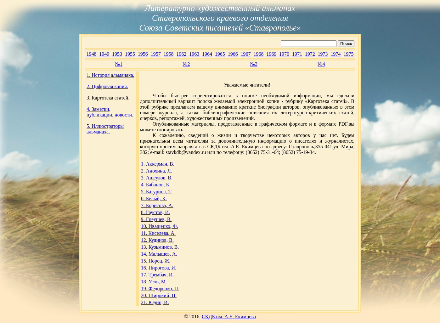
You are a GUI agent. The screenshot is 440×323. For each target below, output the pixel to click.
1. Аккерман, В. (157, 164)
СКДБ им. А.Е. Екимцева (229, 316)
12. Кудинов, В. (157, 240)
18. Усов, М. (154, 281)
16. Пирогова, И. (158, 267)
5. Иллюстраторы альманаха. (105, 128)
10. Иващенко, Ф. (159, 226)
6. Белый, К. (154, 198)
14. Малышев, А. (159, 254)
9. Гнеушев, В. (156, 219)
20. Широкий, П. (159, 295)
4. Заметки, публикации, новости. (110, 111)
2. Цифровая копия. (107, 86)
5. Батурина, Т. (156, 191)
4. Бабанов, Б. (155, 184)
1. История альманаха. (110, 75)
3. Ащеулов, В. (156, 177)
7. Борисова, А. (157, 205)
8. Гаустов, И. (155, 212)
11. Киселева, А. (158, 233)
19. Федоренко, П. (160, 288)
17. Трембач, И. (157, 274)
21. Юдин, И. (155, 302)
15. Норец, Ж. (156, 261)
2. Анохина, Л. (156, 170)
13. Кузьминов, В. (160, 247)
